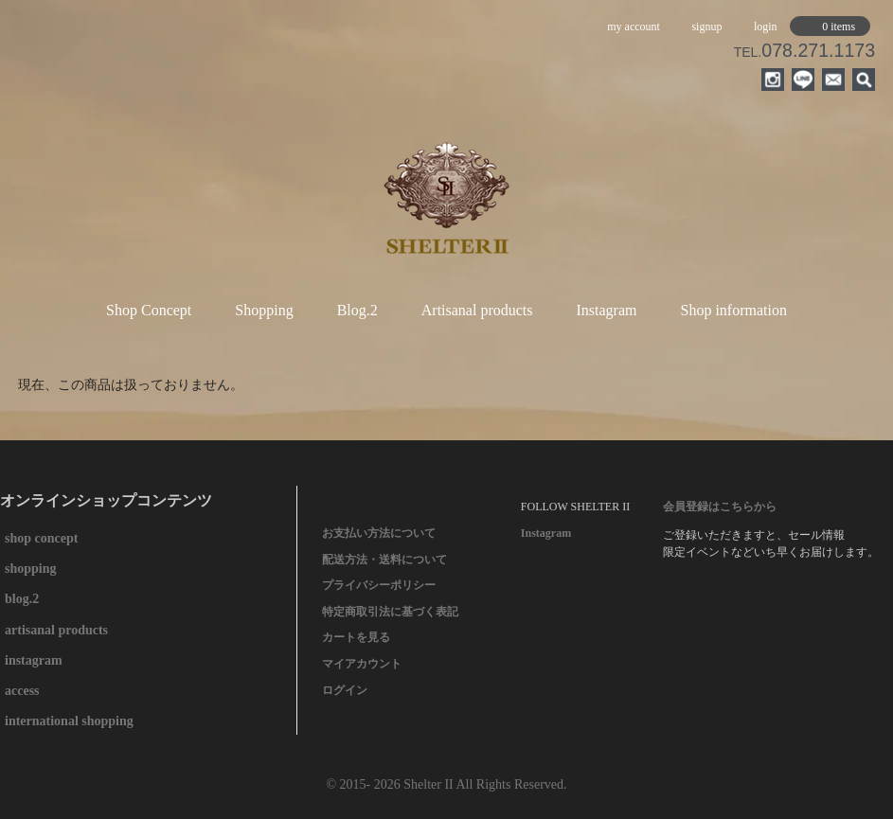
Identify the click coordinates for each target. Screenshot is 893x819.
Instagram (607, 310)
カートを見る (356, 637)
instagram (34, 660)
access (22, 691)
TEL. (804, 52)
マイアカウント (362, 663)
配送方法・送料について (384, 559)
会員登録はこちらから (720, 506)
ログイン (344, 690)
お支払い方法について (379, 533)
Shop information (733, 310)
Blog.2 (357, 310)
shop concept (41, 538)
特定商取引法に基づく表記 (390, 611)
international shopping (69, 721)
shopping (30, 568)
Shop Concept (148, 310)
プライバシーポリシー (379, 585)
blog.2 (22, 599)
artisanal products (56, 630)
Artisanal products (477, 310)
